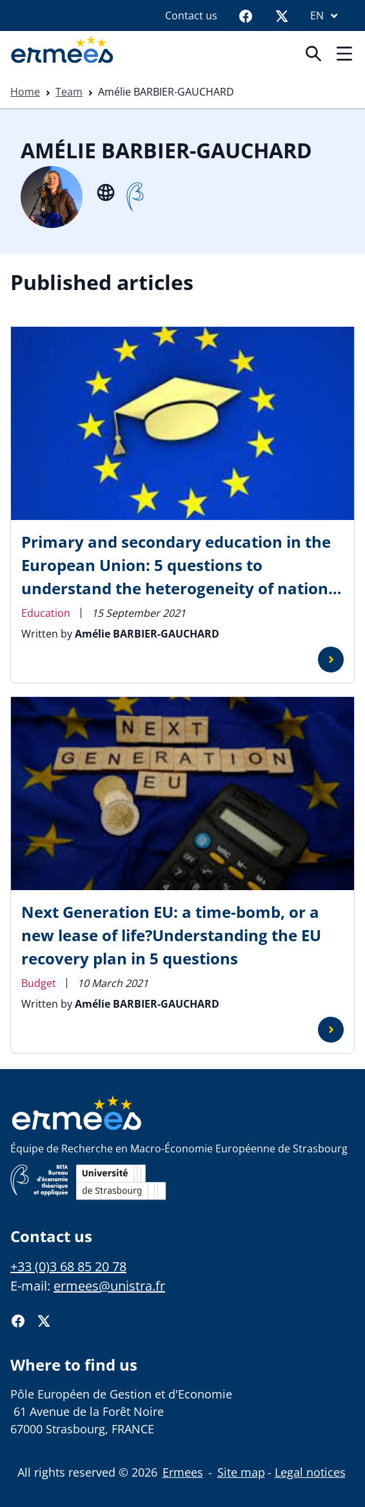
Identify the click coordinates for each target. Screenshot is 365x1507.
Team (69, 92)
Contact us (191, 15)
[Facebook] (245, 15)
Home (25, 92)
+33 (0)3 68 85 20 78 (68, 1266)
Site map (241, 1472)
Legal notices (310, 1472)
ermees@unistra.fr (109, 1285)
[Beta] (135, 197)
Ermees (183, 1472)
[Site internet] (105, 191)
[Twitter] (282, 15)
